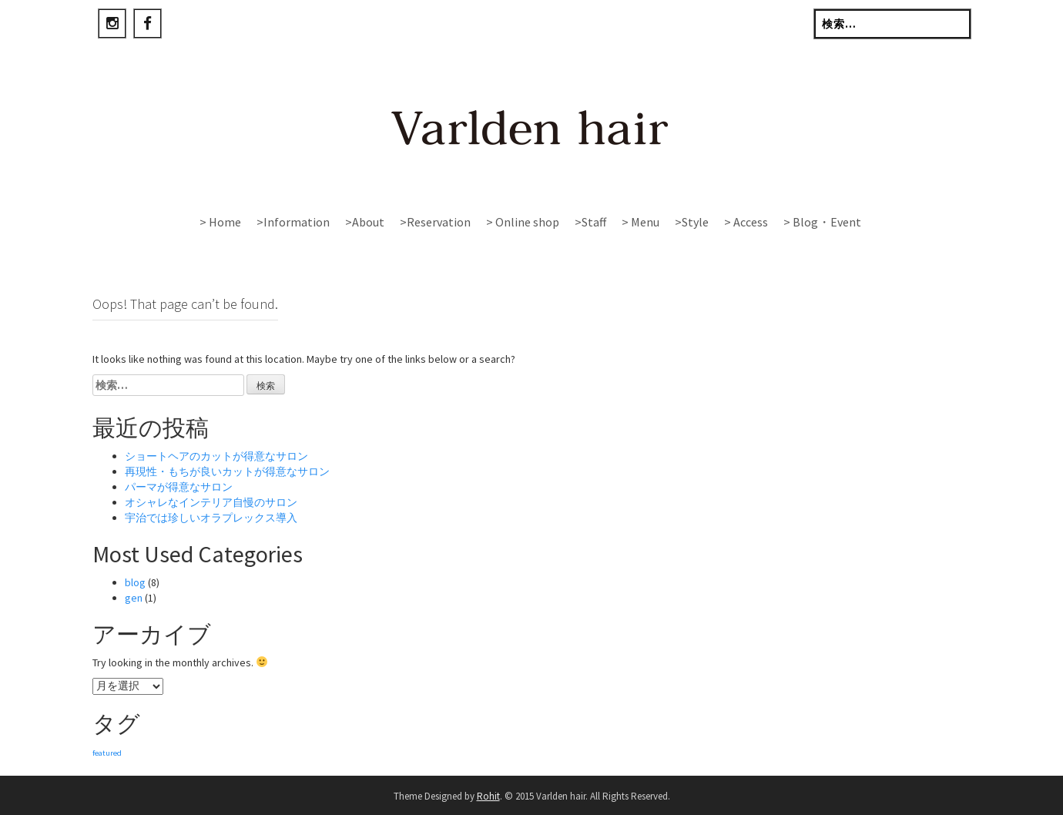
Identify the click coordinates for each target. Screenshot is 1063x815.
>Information (293, 222)
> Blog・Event (822, 222)
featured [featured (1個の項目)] (107, 753)
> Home (220, 222)
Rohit (488, 796)
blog (135, 582)
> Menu (640, 222)
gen (134, 598)
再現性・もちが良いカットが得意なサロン (227, 471)
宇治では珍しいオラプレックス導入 (211, 518)
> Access (746, 222)
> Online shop (522, 222)
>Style (692, 222)
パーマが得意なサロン (179, 487)
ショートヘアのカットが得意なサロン (216, 456)
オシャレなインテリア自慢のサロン (211, 502)
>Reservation (435, 222)
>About (364, 222)
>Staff (590, 222)
